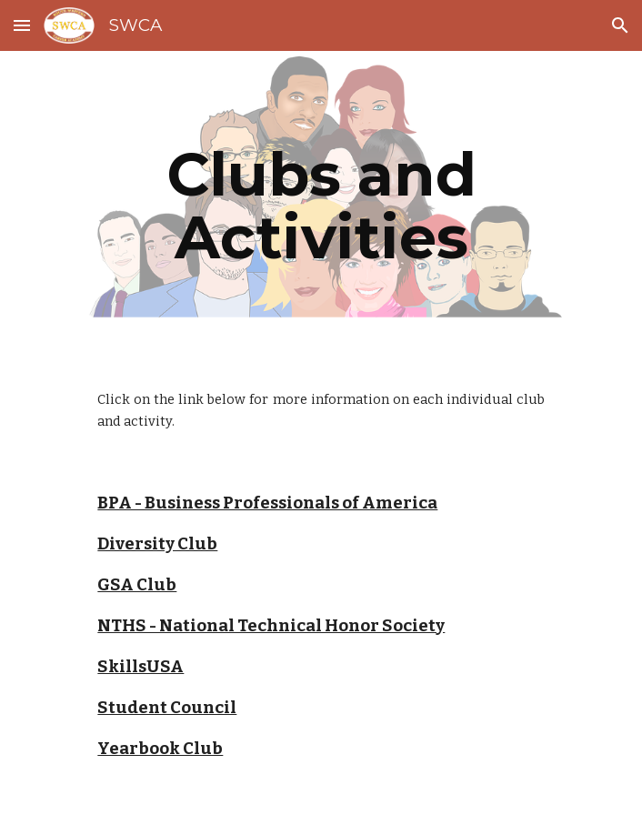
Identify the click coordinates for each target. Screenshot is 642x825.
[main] (320, 205)
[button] (22, 25)
